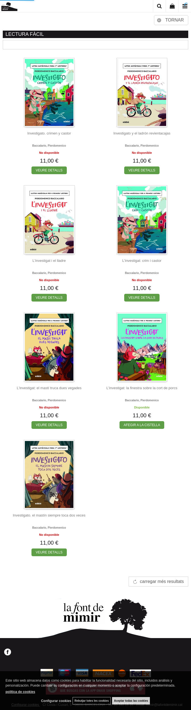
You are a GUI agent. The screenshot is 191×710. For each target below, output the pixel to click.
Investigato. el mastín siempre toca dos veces (49, 515)
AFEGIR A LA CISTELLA (142, 425)
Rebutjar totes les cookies (92, 700)
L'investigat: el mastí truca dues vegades (49, 388)
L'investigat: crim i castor (141, 261)
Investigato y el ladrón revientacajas (142, 133)
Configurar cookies (56, 701)
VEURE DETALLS (49, 170)
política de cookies (20, 692)
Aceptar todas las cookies (131, 700)
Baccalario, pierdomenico (49, 145)
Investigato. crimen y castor (49, 133)
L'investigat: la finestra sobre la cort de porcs (142, 388)
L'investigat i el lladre (49, 261)
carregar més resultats (162, 581)
